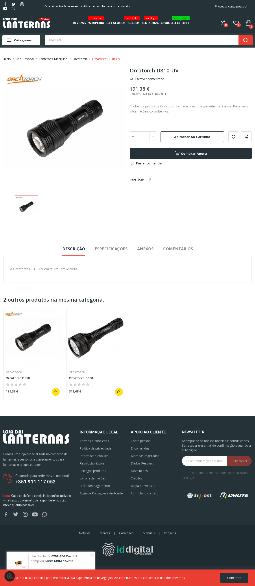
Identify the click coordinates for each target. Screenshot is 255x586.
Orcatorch (14, 372)
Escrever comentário (149, 79)
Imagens (170, 533)
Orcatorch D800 (81, 378)
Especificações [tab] (111, 248)
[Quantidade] (143, 136)
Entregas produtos (93, 471)
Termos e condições (94, 441)
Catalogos (126, 533)
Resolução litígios (92, 463)
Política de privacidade (95, 448)
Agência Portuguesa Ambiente (101, 493)
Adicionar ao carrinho (192, 137)
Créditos (137, 478)
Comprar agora (191, 153)
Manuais (149, 533)
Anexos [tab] (145, 248)
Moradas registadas (145, 456)
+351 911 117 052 (35, 482)
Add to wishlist (233, 137)
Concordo (234, 578)
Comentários (178, 248)
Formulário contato (145, 493)
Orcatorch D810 (18, 378)
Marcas (105, 533)
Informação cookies (94, 456)
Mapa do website (143, 486)
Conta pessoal (141, 441)
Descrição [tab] (73, 248)
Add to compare (246, 137)
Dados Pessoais (142, 463)
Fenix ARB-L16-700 (59, 561)
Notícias (85, 533)
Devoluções (139, 471)
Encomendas (140, 448)
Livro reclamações (93, 478)
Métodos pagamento (95, 486)
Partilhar (150, 180)
